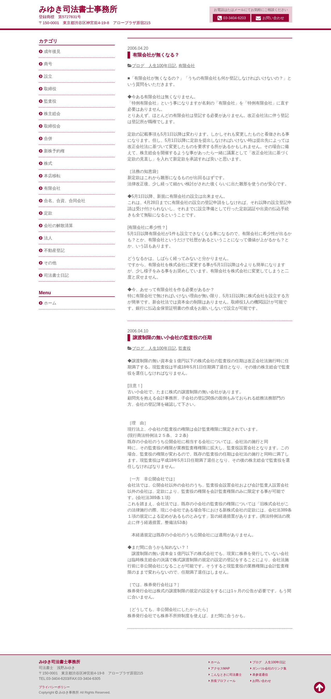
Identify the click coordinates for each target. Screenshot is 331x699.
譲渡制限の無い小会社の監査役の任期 (172, 337)
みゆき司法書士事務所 (78, 9)
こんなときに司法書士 (225, 674)
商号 (45, 64)
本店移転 (50, 176)
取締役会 (50, 126)
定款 (45, 213)
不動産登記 (52, 250)
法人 (45, 238)
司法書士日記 (54, 275)
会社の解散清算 (56, 225)
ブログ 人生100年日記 (154, 65)
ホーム (47, 303)
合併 (45, 138)
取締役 (47, 89)
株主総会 (50, 113)
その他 (47, 263)
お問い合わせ (270, 18)
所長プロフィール (222, 681)
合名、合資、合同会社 (62, 200)
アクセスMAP (219, 668)
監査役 (184, 348)
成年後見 (50, 51)
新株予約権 (52, 151)
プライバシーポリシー (54, 687)
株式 (45, 163)
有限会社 (186, 65)
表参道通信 (259, 674)
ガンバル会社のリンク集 (268, 668)
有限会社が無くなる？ (156, 55)
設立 (45, 76)
